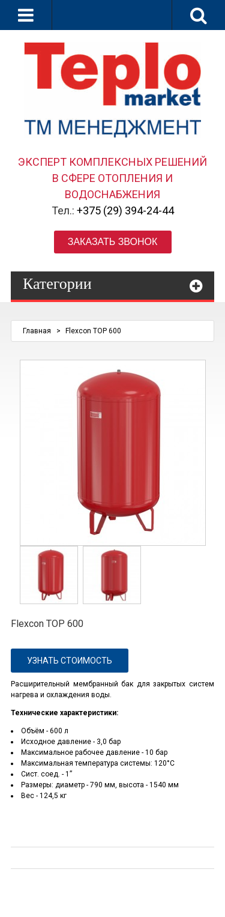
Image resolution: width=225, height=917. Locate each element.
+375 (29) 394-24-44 (125, 210)
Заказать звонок (113, 242)
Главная (37, 331)
